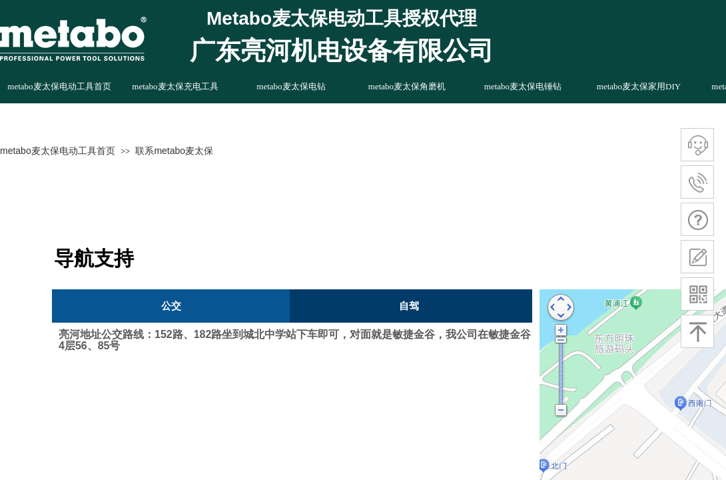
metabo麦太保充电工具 (175, 86)
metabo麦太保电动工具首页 (57, 150)
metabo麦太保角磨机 (407, 86)
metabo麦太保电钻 (290, 86)
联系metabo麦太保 (174, 150)
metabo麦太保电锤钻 (522, 86)
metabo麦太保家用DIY (639, 86)
